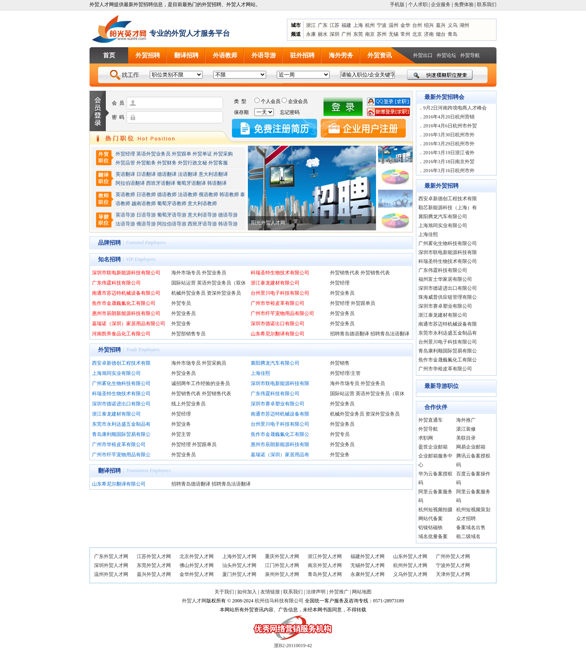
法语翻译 (187, 174)
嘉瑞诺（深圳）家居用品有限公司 (128, 323)
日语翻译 (146, 174)
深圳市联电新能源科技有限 (280, 383)
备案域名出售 (470, 527)
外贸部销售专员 (188, 334)
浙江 (311, 25)
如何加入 (247, 592)
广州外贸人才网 (453, 556)
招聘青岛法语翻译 (389, 334)
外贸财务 (167, 163)
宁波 (382, 25)
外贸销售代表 (344, 273)
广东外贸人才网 (111, 556)
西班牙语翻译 (160, 183)
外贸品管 (125, 163)
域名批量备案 (433, 536)
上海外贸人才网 (239, 556)
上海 (358, 25)
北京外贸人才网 (196, 556)
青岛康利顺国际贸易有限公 (121, 434)
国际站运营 (183, 283)
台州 (417, 25)
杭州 (370, 25)
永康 (311, 34)
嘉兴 (441, 25)
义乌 (452, 25)
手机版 (397, 4)
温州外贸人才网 (111, 574)
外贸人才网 (194, 601)
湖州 (464, 25)
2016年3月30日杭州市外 (448, 135)
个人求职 (418, 4)
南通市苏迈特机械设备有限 (280, 414)
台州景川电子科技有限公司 (280, 293)
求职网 (425, 438)
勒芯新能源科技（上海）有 (447, 207)
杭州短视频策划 (473, 509)
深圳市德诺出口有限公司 (277, 323)
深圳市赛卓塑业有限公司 (277, 404)
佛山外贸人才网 (196, 565)
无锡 (393, 34)
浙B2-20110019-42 (293, 645)
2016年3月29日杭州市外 (448, 144)
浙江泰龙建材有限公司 (275, 283)
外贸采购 (223, 154)
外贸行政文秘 (192, 163)
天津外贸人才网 (453, 574)
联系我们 (486, 4)
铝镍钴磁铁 (430, 527)
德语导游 (228, 215)
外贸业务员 (214, 273)
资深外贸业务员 (224, 293)
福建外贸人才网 (367, 556)
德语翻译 (167, 174)
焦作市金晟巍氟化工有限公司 (123, 303)
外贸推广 (339, 592)
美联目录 (466, 438)
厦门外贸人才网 (239, 574)
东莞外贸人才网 (154, 565)
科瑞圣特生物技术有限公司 (280, 273)
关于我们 (224, 592)
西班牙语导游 (202, 224)
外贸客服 (218, 163)
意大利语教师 (202, 203)
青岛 (452, 34)
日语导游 (146, 215)
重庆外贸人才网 (282, 556)
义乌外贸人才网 (410, 574)
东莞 (358, 34)
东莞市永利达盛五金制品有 (121, 424)
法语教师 (187, 194)
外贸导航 (470, 55)
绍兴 (429, 25)
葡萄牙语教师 (171, 203)
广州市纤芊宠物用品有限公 (121, 454)
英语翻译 (125, 174)
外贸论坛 (446, 55)
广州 (346, 34)
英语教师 (125, 194)
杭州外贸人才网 (410, 565)
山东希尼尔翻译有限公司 (277, 334)
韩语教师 (229, 194)
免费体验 (464, 4)
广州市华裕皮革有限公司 (277, 303)
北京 (417, 34)
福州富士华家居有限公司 (445, 279)
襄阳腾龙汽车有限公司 (275, 363)
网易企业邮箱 (470, 447)
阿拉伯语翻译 (130, 183)
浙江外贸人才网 (325, 556)
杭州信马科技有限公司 (279, 601)
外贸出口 (423, 55)
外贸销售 (340, 363)
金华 (405, 25)
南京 (370, 34)
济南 (429, 34)
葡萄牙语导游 (171, 215)
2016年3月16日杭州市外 (448, 170)
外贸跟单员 (363, 303)
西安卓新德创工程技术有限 (121, 363)
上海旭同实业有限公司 (116, 373)
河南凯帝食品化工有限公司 (121, 334)
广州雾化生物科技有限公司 (121, 383)
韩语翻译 (217, 183)
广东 (323, 25)
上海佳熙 (260, 373)
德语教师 (167, 194)
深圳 (334, 34)
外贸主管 (181, 434)
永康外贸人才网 (367, 574)
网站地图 (362, 592)
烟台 (441, 34)
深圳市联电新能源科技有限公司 (126, 273)
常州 (405, 34)
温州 (393, 25)
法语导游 (125, 224)
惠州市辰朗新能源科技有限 (280, 444)
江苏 (334, 25)
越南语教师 (143, 203)
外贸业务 (181, 323)
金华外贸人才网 (196, 574)
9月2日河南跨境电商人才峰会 (455, 108)
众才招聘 (466, 518)
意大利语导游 (202, 215)
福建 (346, 25)
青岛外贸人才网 (325, 574)
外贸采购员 (214, 363)
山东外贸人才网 (410, 556)
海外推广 (466, 420)
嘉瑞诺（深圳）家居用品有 (280, 454)
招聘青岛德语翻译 (349, 334)
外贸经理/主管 (345, 373)
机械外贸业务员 (188, 293)
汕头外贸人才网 (239, 565)
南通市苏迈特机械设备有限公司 (126, 293)
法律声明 (316, 592)
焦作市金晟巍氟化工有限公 (280, 434)
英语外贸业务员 (153, 154)
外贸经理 (125, 154)
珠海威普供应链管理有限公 (447, 297)
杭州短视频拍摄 (435, 509)
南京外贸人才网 (325, 565)
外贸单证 (202, 154)
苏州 (382, 34)
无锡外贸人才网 (367, 565)
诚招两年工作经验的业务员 (200, 383)
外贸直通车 (430, 420)
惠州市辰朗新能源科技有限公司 (126, 313)
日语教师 (146, 194)
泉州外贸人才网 (282, 574)
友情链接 (270, 592)
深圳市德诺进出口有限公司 (121, 404)
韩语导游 (228, 224)
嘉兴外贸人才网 (154, 574)
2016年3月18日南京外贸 (448, 161)
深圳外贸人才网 (111, 565)
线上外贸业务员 (188, 404)
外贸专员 (181, 303)
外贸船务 (146, 163)
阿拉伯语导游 (171, 224)
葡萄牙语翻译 (191, 183)
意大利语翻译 (213, 174)
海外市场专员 (186, 273)
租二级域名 (468, 536)
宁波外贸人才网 (453, 565)
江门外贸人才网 (282, 565)
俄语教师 (208, 194)
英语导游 (125, 215)
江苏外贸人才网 (154, 556)
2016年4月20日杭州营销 (448, 117)
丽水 (323, 34)
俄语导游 (146, 224)
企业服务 (440, 4)
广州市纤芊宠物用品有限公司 (282, 313)
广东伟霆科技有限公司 (116, 283)
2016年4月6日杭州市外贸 (450, 126)
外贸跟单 (181, 154)
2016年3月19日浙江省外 (448, 152)
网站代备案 (430, 518)
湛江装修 (466, 429)
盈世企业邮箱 (433, 447)
